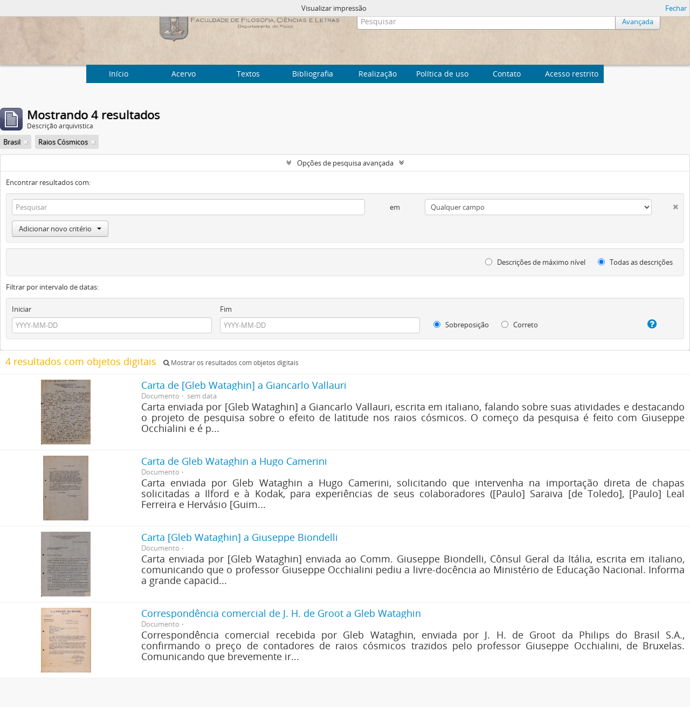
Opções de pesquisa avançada (345, 163)
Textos (248, 73)
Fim (226, 309)
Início (118, 73)
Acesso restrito (571, 73)
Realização (377, 73)
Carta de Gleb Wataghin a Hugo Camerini (234, 461)
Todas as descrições (635, 262)
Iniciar (21, 309)
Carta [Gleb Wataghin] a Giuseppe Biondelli (239, 537)
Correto (519, 325)
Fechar (676, 8)
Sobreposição (461, 325)
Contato (507, 73)
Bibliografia (312, 73)
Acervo (183, 73)
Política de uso (442, 73)
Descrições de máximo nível (535, 262)
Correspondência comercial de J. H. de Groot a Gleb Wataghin (281, 613)
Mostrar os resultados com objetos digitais (231, 362)
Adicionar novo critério (60, 229)
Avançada (637, 21)
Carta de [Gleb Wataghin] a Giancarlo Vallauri (244, 385)
